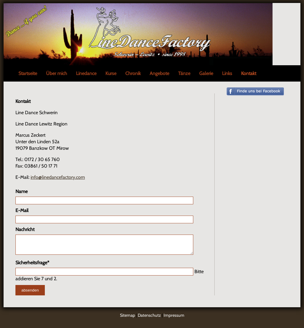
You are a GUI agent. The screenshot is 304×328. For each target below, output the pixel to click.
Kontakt (248, 73)
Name (21, 191)
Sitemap (127, 318)
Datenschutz (149, 318)
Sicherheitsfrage (32, 266)
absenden (30, 294)
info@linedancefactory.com (58, 177)
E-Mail (21, 210)
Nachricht (24, 229)
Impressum (174, 318)
